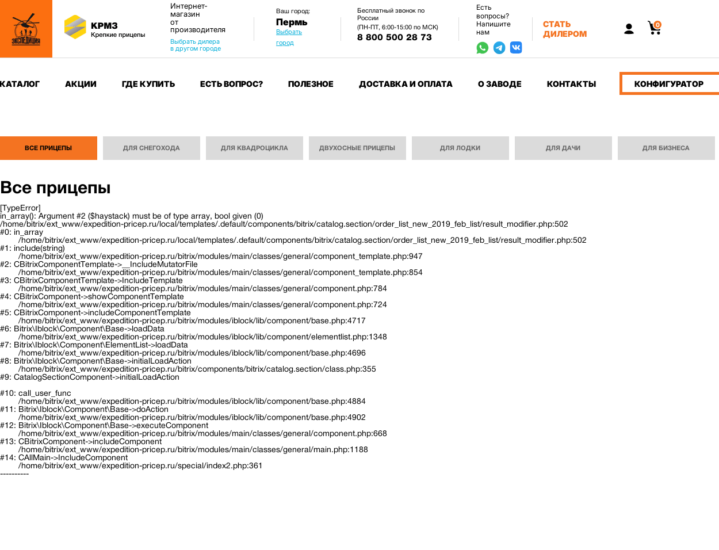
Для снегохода (151, 147)
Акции (81, 84)
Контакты (571, 84)
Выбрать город (289, 37)
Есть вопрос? (231, 84)
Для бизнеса (666, 147)
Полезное (311, 84)
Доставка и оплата (406, 84)
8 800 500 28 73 (394, 37)
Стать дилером (565, 29)
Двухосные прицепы (357, 147)
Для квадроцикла (254, 147)
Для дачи (563, 147)
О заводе (500, 84)
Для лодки (460, 147)
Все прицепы (48, 147)
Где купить (148, 84)
